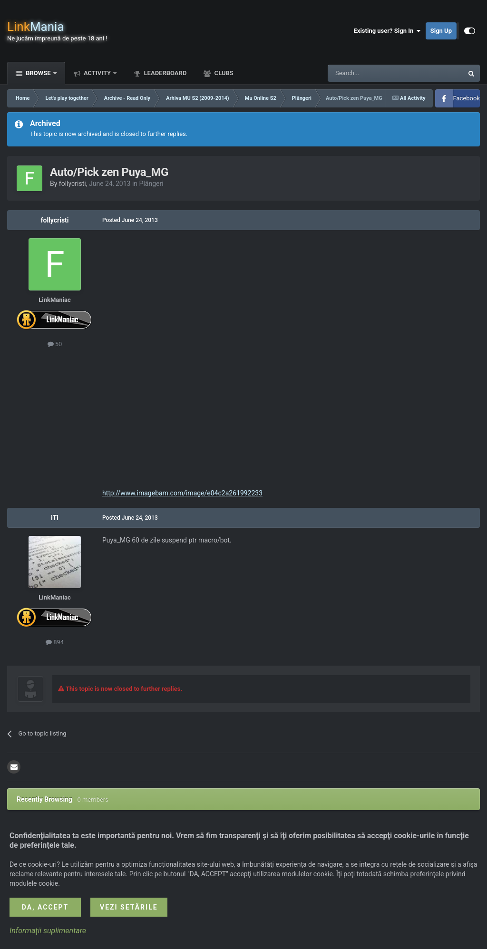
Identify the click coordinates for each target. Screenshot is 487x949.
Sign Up (441, 30)
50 (55, 344)
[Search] (373, 73)
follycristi (72, 183)
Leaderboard (164, 73)
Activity (97, 73)
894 (55, 642)
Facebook (466, 98)
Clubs (223, 73)
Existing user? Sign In (387, 30)
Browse (38, 73)
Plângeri (151, 183)
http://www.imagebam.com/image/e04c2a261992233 (182, 493)
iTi (54, 518)
